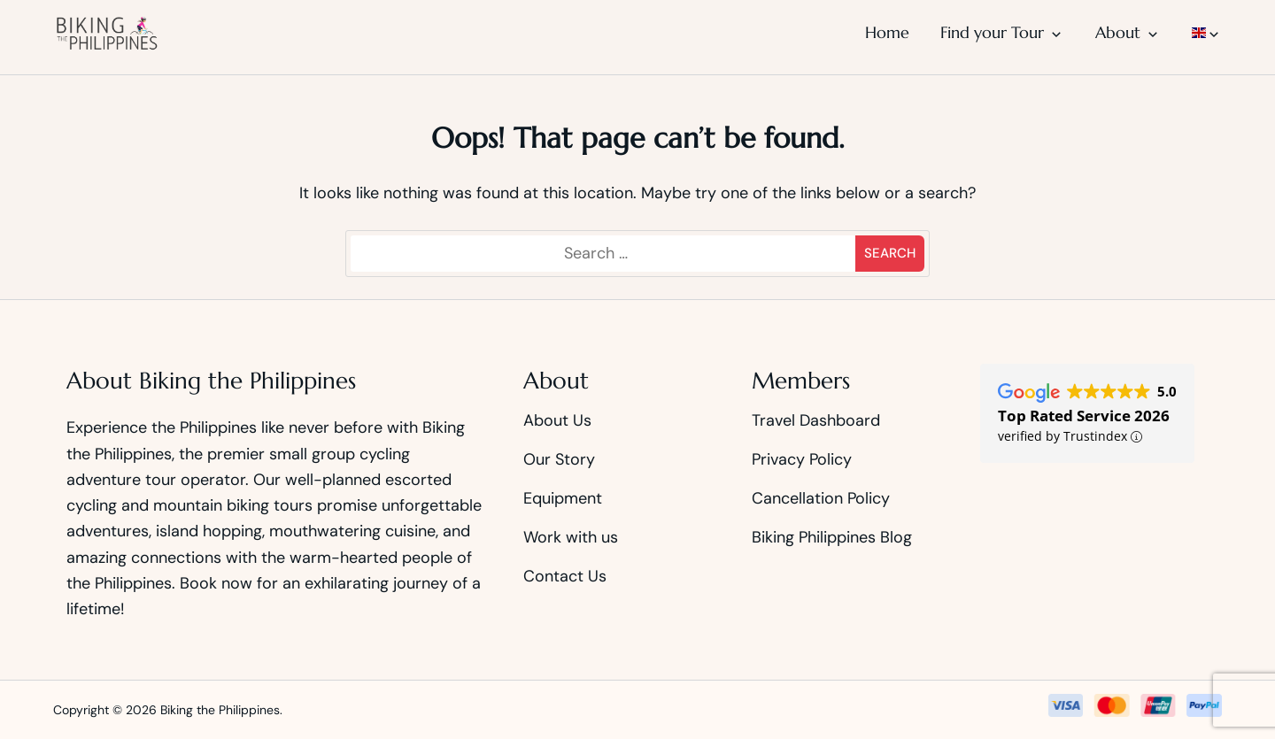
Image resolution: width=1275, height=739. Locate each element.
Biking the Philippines (220, 710)
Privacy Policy (802, 459)
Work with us (570, 537)
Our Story (559, 459)
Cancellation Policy (821, 498)
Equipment (562, 498)
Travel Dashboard (816, 420)
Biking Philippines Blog (832, 537)
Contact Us (565, 576)
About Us (557, 420)
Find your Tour (992, 32)
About (1117, 32)
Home (887, 32)
